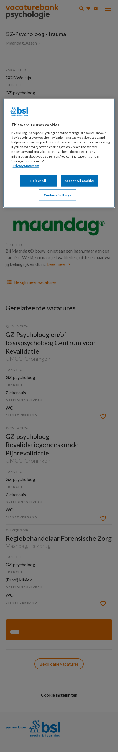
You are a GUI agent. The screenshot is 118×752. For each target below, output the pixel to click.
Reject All (38, 180)
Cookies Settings (57, 195)
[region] (59, 153)
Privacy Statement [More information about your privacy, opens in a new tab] (26, 166)
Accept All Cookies (80, 180)
